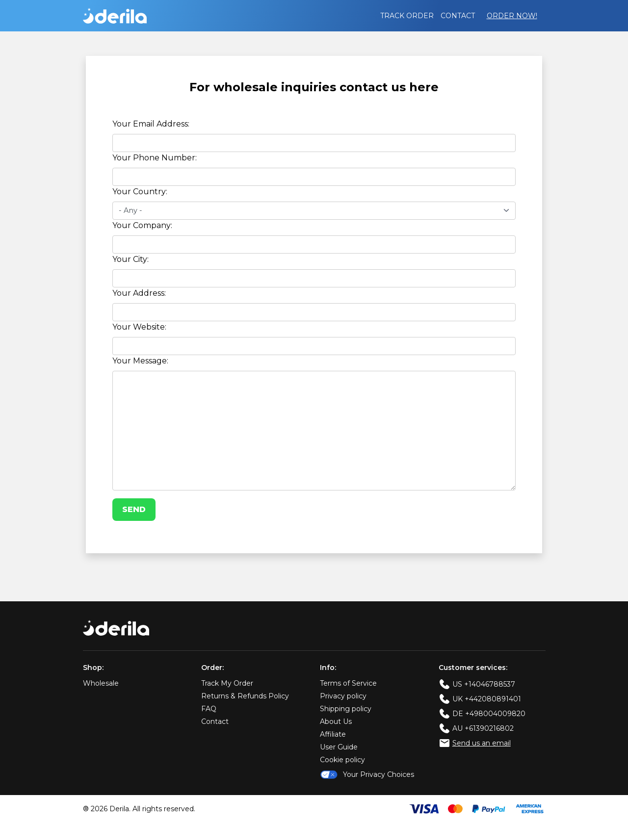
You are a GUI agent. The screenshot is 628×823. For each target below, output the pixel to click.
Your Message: (140, 360)
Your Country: (139, 191)
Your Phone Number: (154, 157)
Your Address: (139, 293)
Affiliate (333, 734)
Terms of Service (348, 683)
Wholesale (101, 683)
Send (134, 509)
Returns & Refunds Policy (245, 696)
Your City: (130, 259)
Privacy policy (343, 696)
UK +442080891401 (486, 698)
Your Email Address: (150, 124)
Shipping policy (345, 708)
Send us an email (481, 743)
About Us (336, 721)
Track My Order (227, 683)
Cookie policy (342, 759)
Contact (458, 15)
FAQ (208, 708)
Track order (407, 15)
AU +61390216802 (483, 728)
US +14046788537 (483, 684)
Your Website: (139, 327)
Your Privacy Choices (367, 774)
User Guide (339, 747)
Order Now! (512, 15)
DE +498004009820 (488, 713)
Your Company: (142, 225)
